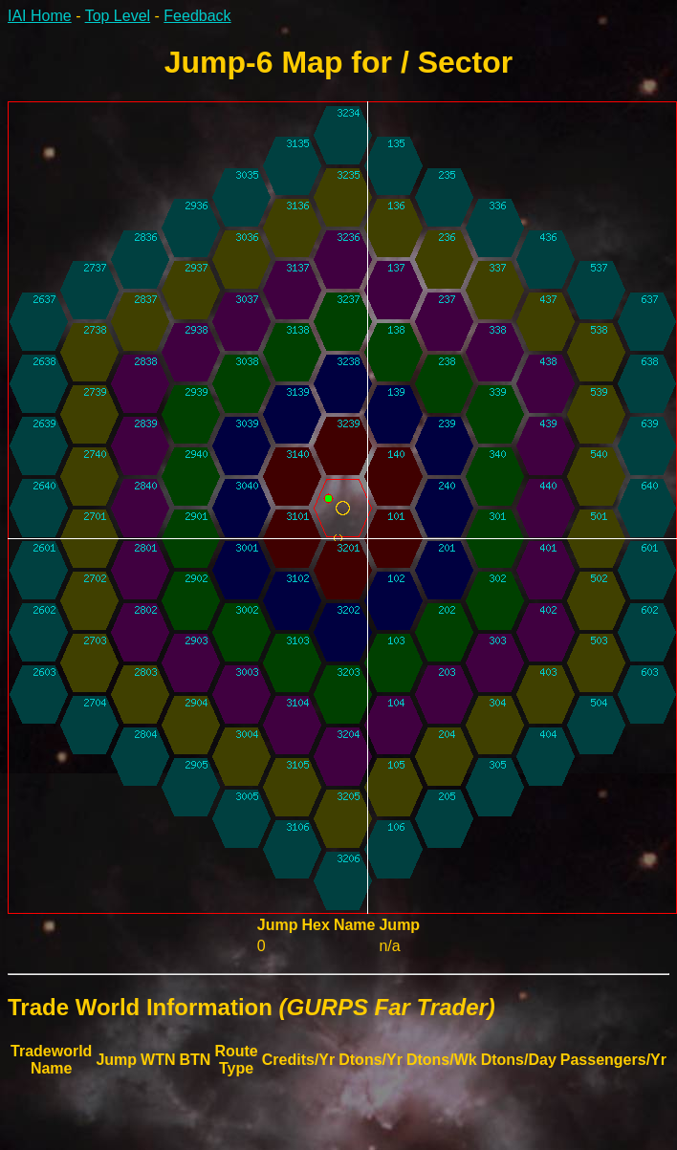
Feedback (197, 16)
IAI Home (40, 16)
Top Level (118, 16)
